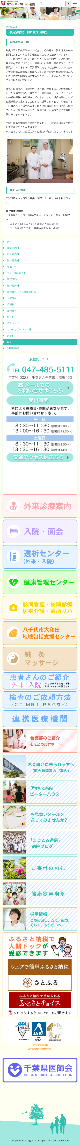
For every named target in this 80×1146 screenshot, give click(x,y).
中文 (40, 3)
